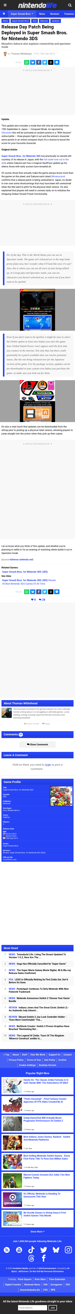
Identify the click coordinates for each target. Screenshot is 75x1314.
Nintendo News (32, 1284)
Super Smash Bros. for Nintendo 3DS (21, 156)
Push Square (25, 1279)
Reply (46, 724)
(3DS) (25, 571)
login (48, 764)
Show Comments (37, 744)
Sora (5, 810)
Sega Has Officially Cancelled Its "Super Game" (37, 963)
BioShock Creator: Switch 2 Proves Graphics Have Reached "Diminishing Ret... (39, 1028)
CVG (45, 1289)
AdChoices (23, 1271)
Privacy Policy (16, 1060)
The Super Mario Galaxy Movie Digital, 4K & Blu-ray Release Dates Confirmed (40, 972)
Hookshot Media (20, 1268)
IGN (45, 1284)
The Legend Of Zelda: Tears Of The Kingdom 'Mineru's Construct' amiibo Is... (36, 1037)
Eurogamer (56, 1284)
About (15, 1054)
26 (43, 599)
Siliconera (6, 132)
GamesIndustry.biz (30, 1289)
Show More (37, 1231)
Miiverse (44, 21)
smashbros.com (9, 859)
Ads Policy (49, 1060)
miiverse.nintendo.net (21, 559)
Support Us (54, 1054)
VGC (68, 1284)
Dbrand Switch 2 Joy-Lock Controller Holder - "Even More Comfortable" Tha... (37, 1018)
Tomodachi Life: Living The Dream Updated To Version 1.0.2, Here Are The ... (37, 956)
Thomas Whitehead (21, 53)
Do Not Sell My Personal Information (47, 1271)
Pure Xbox (40, 1279)
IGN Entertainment (47, 1268)
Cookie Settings (27, 1065)
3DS (34, 21)
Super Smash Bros (20, 21)
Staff (24, 1054)
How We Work (38, 1054)
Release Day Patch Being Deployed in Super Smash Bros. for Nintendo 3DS (34, 32)
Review (29, 580)
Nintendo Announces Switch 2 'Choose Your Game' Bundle (39, 1000)
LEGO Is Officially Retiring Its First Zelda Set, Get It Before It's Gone (38, 981)
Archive (62, 1060)
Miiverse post (58, 176)
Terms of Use (34, 1060)
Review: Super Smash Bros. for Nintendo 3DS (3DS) (24, 853)
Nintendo (6, 803)
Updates (55, 21)
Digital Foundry (13, 1284)
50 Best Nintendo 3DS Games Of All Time (23, 583)
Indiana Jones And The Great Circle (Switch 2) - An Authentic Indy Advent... (39, 1009)
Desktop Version (47, 1065)
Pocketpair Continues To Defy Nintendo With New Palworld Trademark (39, 990)
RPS (53, 1289)
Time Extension (57, 1279)
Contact (68, 1054)
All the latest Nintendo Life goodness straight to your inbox (37, 1301)
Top (6, 1054)
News (5, 21)
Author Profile (31, 724)
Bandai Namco (14, 810)
